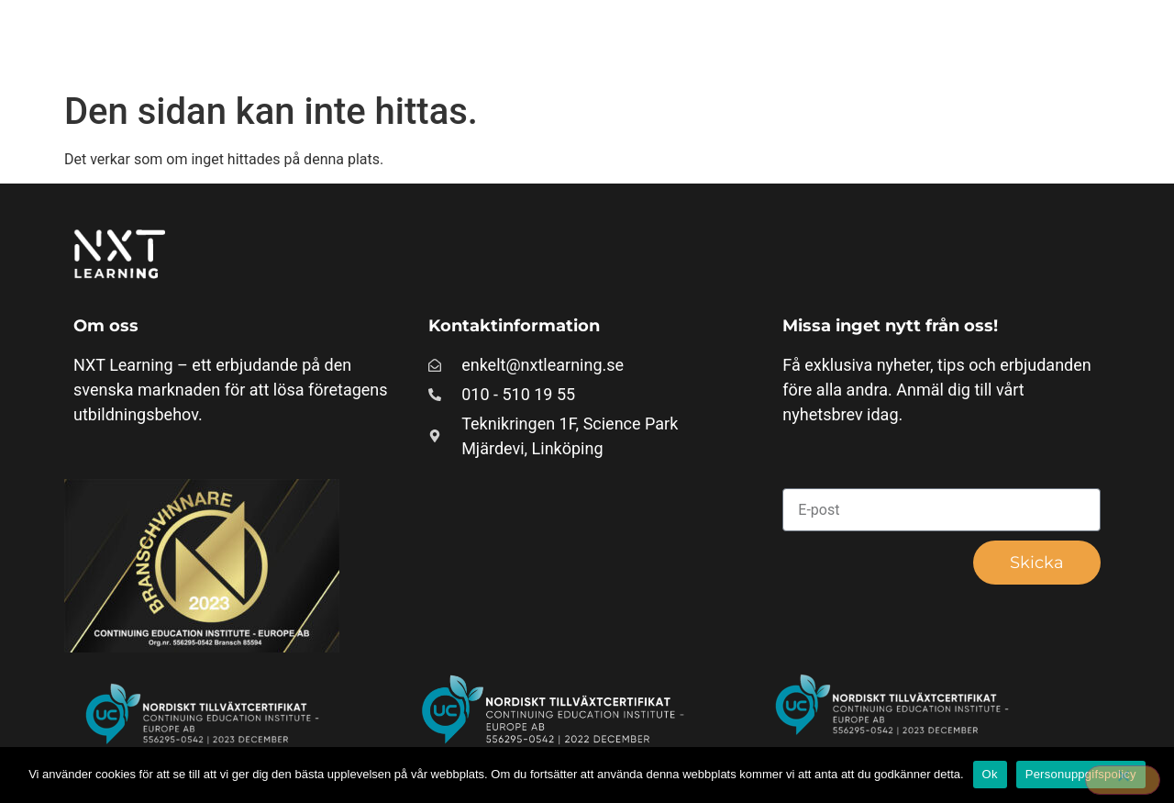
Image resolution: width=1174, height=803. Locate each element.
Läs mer (944, 41)
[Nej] (1122, 780)
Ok (990, 774)
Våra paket (812, 41)
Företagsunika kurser (636, 41)
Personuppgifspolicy (1080, 774)
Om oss (1063, 41)
